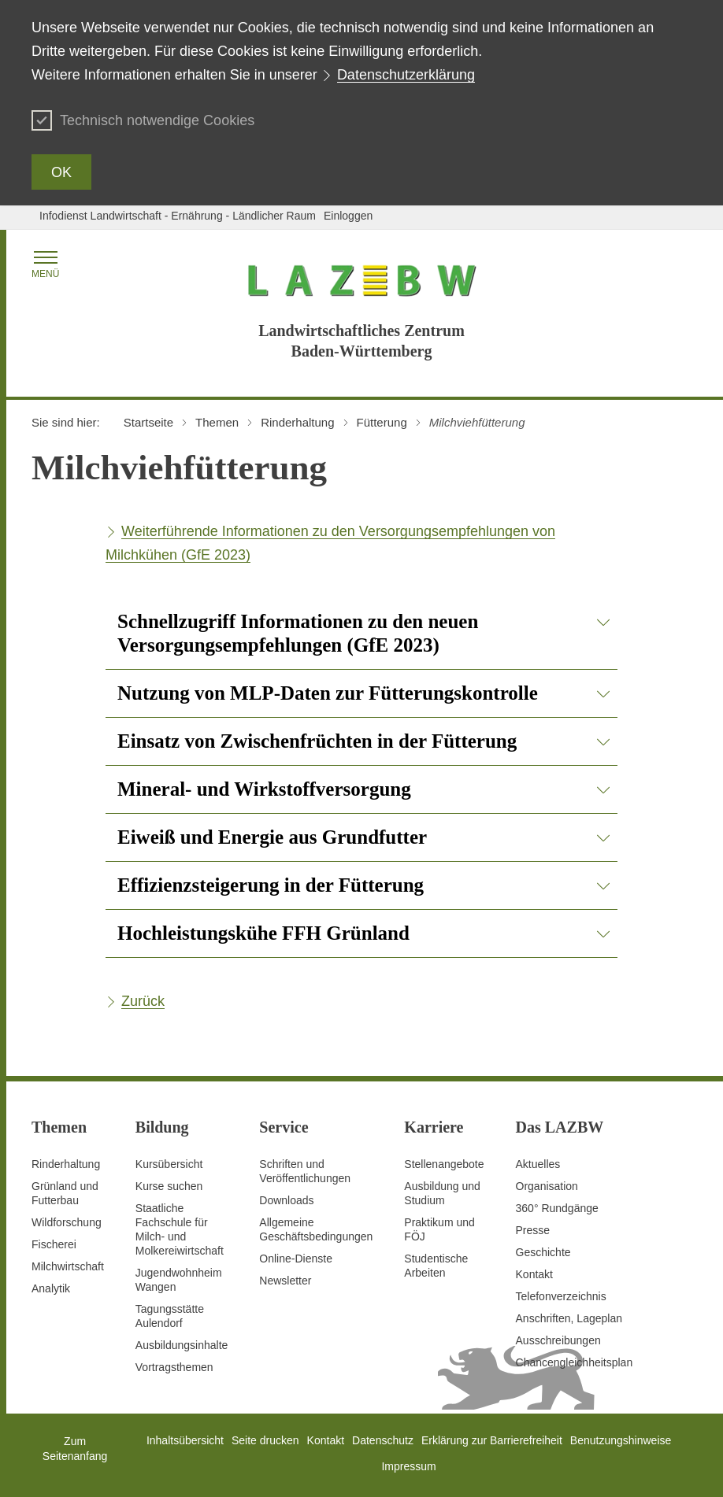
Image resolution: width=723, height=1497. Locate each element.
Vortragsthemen (174, 1367)
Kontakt (534, 1274)
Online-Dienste (295, 1258)
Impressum (408, 1466)
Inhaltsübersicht (185, 1440)
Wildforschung (67, 1222)
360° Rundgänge (557, 1208)
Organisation (547, 1186)
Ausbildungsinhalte (181, 1345)
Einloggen (348, 215)
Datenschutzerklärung (406, 75)
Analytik (51, 1288)
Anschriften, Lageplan (569, 1318)
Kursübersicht (169, 1164)
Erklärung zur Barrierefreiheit (491, 1440)
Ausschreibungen (558, 1340)
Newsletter (285, 1280)
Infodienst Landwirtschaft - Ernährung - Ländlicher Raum (177, 215)
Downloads (286, 1200)
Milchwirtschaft (68, 1266)
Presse (533, 1230)
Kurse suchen (169, 1186)
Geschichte (543, 1252)
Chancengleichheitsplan (574, 1362)
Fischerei (54, 1244)
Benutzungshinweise (620, 1440)
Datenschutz (382, 1440)
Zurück (143, 1001)
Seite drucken (265, 1440)
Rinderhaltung (66, 1164)
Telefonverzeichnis (561, 1296)
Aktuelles (538, 1164)
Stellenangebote (444, 1164)
